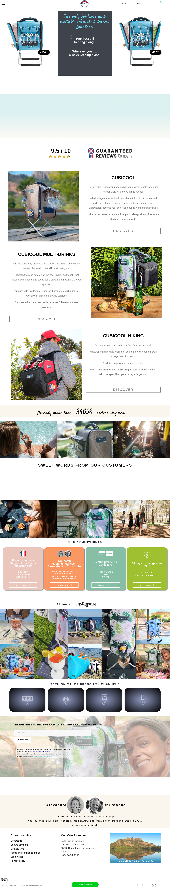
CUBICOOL (123, 177)
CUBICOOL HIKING (123, 335)
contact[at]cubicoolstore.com (43, 756)
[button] (44, 52)
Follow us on (63, 604)
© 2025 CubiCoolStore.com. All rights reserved (22, 886)
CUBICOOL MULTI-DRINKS (46, 254)
